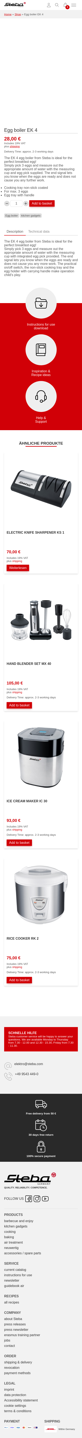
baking (9, 1237)
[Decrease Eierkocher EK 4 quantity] (7, 203)
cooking (10, 1231)
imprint (9, 1389)
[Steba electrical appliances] (15, 5)
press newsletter (16, 1329)
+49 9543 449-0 (26, 1074)
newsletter (11, 1280)
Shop (18, 14)
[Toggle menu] (74, 5)
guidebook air (14, 1286)
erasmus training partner (22, 1335)
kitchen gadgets (30, 215)
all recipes (11, 1302)
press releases (15, 1324)
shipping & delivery (18, 1362)
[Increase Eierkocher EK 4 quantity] (26, 203)
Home (8, 14)
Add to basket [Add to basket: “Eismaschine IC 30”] (19, 842)
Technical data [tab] (38, 231)
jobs (7, 1340)
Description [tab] (15, 231)
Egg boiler (11, 215)
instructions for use (18, 1275)
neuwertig (11, 1248)
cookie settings (15, 1405)
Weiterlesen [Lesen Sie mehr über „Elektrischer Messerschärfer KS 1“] (18, 568)
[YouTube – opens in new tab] (45, 1198)
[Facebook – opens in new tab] (28, 1198)
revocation (12, 1367)
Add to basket (42, 203)
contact (9, 1346)
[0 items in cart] (65, 5)
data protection (15, 1395)
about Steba (13, 1319)
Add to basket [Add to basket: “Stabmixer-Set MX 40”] (19, 705)
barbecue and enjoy (18, 1221)
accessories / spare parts (22, 1253)
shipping (15, 146)
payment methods (17, 1373)
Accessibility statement (21, 1400)
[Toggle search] (57, 5)
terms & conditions (18, 1411)
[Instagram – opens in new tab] (37, 1198)
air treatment (13, 1242)
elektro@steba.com (28, 1064)
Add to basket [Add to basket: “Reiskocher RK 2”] (19, 980)
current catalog (15, 1269)
